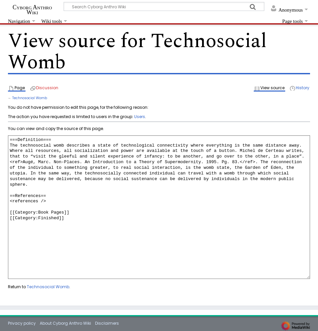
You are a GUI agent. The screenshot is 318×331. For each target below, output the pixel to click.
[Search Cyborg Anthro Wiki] (164, 6)
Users (139, 116)
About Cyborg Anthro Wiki (65, 323)
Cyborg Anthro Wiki (32, 9)
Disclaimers (107, 323)
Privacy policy (22, 323)
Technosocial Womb (29, 98)
